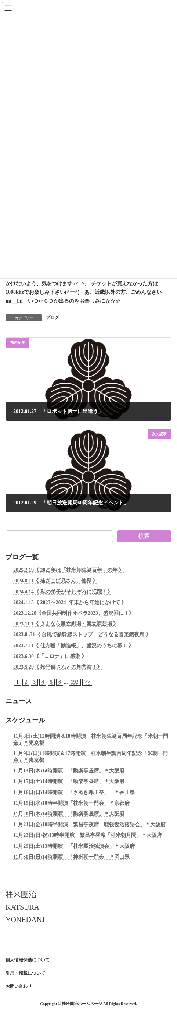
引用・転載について (25, 973)
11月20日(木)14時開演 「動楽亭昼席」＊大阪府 (68, 814)
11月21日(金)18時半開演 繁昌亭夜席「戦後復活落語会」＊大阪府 (89, 824)
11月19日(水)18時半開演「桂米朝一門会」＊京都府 (71, 803)
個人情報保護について (28, 959)
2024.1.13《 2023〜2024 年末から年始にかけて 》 (69, 602)
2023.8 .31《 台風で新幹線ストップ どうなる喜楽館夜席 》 (82, 634)
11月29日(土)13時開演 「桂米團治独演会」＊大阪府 (74, 846)
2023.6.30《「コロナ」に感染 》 (50, 656)
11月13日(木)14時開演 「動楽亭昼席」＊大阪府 (68, 770)
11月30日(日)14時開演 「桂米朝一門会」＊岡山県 (71, 856)
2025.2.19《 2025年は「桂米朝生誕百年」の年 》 (68, 570)
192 (75, 682)
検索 (144, 536)
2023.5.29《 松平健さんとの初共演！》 (57, 667)
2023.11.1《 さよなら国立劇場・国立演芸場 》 (65, 624)
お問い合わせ (19, 986)
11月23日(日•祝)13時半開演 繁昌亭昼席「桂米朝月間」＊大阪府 (87, 835)
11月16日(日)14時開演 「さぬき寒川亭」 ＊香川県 (74, 792)
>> (87, 682)
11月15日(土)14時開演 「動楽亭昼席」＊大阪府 (68, 781)
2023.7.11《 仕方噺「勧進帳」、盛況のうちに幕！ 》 (73, 645)
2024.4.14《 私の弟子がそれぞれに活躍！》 (62, 591)
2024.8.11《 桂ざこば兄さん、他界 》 (55, 581)
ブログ (52, 317)
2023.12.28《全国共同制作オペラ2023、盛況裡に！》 (73, 613)
